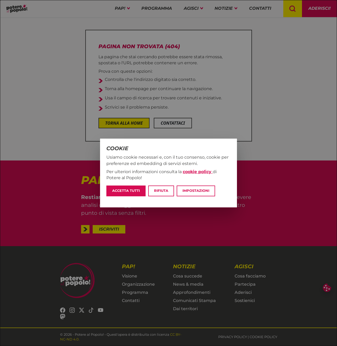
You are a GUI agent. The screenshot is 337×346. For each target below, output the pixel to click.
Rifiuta (161, 191)
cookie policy (198, 171)
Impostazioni (195, 191)
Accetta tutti (126, 191)
